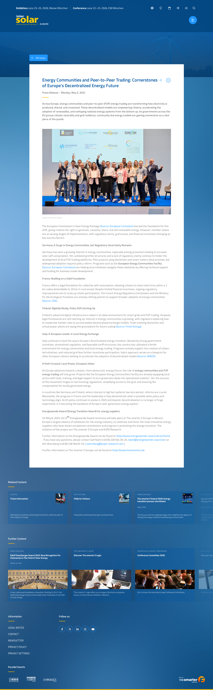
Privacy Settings (19, 653)
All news (37, 58)
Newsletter (16, 640)
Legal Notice (16, 628)
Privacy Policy (17, 647)
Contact (13, 634)
